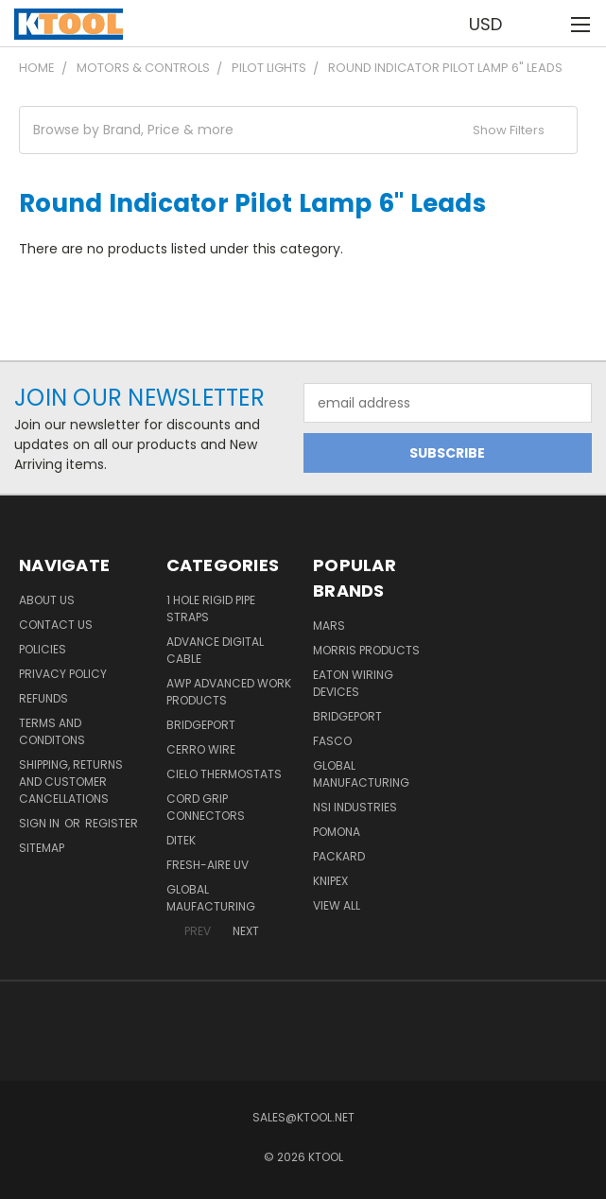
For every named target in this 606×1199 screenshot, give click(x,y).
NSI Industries (355, 807)
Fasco (332, 741)
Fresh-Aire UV (207, 865)
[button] (298, 130)
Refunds (43, 698)
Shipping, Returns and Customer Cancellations (71, 781)
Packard (339, 856)
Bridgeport (200, 725)
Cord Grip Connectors (205, 807)
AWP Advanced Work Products (228, 691)
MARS (329, 625)
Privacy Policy (63, 674)
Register (111, 823)
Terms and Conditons (52, 731)
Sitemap (41, 848)
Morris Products (366, 650)
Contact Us (56, 625)
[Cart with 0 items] (545, 24)
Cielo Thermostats (224, 774)
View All (336, 905)
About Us (47, 600)
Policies (42, 649)
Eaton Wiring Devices (353, 683)
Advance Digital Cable (215, 650)
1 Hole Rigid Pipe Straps (210, 608)
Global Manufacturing (361, 774)
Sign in (40, 823)
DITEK (181, 840)
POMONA (336, 832)
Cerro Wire (200, 749)
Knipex (330, 881)
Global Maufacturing (210, 897)
